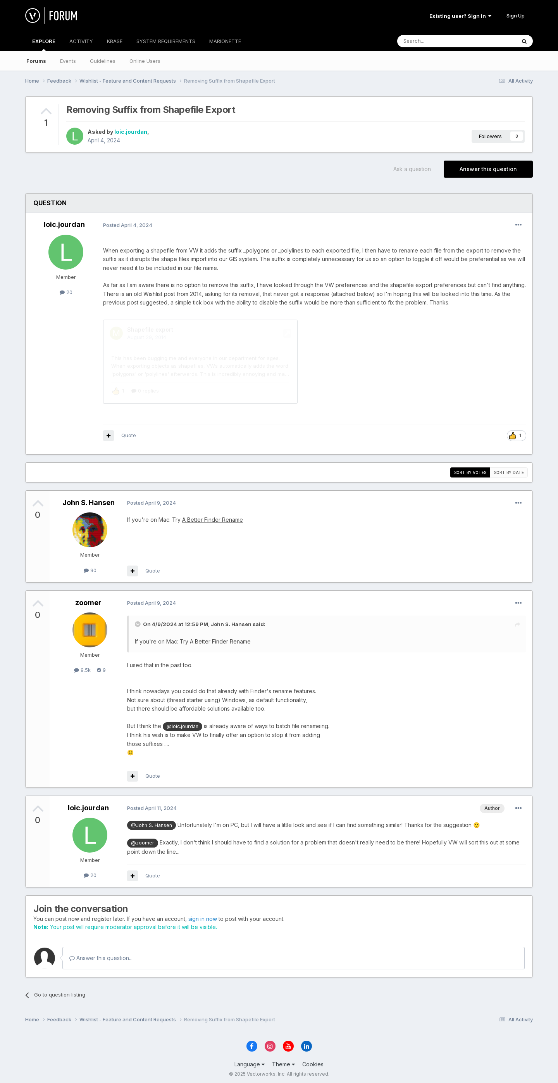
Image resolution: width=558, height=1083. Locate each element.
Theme (283, 1062)
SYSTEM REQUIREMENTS (165, 41)
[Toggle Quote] (138, 622)
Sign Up (515, 15)
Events (68, 61)
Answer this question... (101, 955)
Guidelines (102, 61)
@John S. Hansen (151, 823)
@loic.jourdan (182, 724)
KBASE (114, 41)
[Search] (436, 41)
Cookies (313, 1062)
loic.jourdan (130, 131)
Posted (127, 225)
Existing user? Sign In (460, 16)
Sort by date (509, 470)
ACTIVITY (81, 41)
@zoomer (142, 840)
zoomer (88, 600)
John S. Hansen (88, 500)
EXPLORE (43, 44)
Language (249, 1062)
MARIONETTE (225, 41)
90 (90, 568)
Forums (36, 61)
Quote (128, 433)
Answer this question (488, 169)
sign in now (202, 916)
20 (66, 292)
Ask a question (412, 169)
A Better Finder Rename (212, 517)
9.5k (82, 667)
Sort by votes (470, 470)
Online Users (144, 61)
